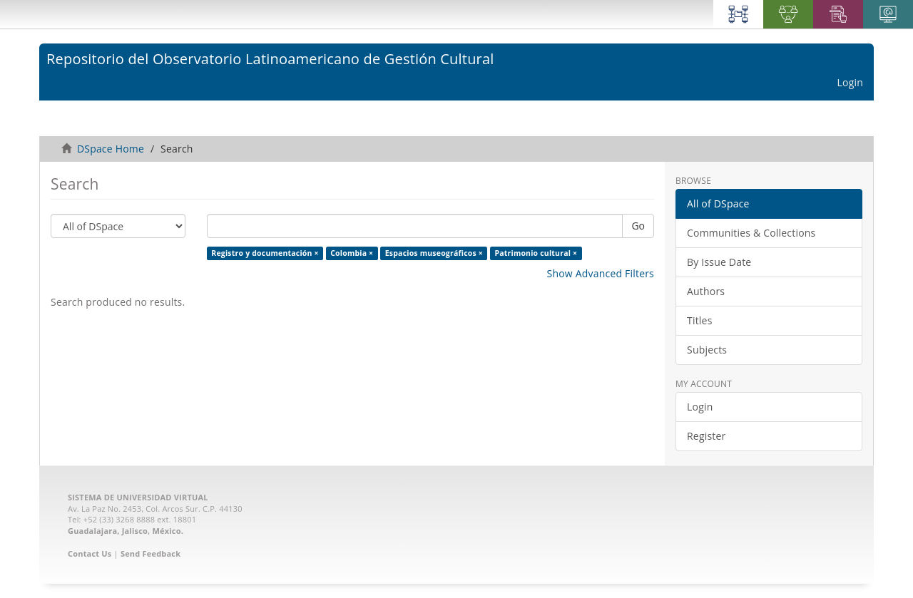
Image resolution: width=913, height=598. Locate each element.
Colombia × (351, 253)
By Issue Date (719, 262)
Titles (700, 320)
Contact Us (90, 553)
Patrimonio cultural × (535, 253)
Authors (706, 291)
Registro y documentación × (264, 253)
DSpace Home (110, 148)
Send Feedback (150, 553)
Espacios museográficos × (434, 253)
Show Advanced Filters (600, 273)
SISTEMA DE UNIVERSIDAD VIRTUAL (138, 497)
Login (700, 406)
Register (706, 436)
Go (638, 225)
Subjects (707, 349)
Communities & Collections (751, 232)
